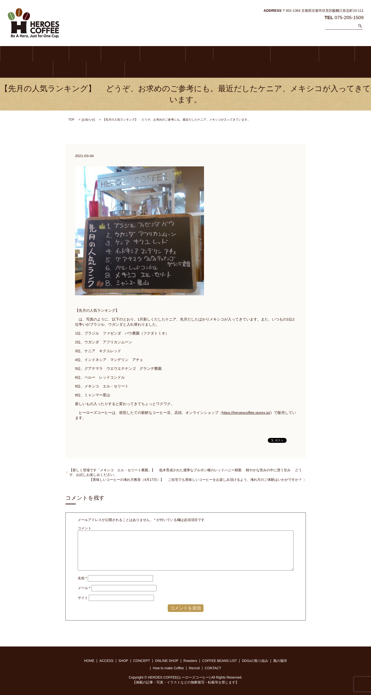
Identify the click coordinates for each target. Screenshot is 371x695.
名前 (82, 578)
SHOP (68, 54)
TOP (71, 119)
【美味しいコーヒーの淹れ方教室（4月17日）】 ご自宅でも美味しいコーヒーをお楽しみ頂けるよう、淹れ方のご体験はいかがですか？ (195, 479)
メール (84, 587)
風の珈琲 (278, 54)
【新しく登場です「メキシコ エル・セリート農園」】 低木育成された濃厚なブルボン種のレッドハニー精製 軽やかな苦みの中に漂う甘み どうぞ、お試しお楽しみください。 (185, 471)
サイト (83, 597)
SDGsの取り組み (243, 54)
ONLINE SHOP (132, 54)
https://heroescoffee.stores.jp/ (246, 412)
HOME (13, 54)
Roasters (161, 54)
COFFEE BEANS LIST (197, 54)
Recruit (352, 54)
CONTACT (16, 69)
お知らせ (88, 119)
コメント (84, 527)
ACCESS (40, 54)
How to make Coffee (316, 54)
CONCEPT (96, 54)
